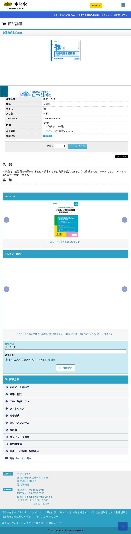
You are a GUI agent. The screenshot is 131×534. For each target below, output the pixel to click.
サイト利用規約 (116, 512)
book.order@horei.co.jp (40, 496)
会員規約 (100, 512)
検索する (66, 368)
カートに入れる (77, 146)
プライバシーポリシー (46, 516)
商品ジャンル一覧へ (20, 458)
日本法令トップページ (14, 512)
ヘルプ (88, 512)
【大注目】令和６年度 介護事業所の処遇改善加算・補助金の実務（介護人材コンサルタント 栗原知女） (65, 334)
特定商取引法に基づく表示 (16, 516)
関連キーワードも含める (34, 359)
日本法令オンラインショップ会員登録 (22, 522)
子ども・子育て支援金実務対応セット (65, 242)
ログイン (96, 5)
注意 (51, 360)
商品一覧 (52, 512)
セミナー (64, 512)
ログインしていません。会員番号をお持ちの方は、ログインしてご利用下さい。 (89, 15)
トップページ (36, 512)
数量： (50, 146)
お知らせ (77, 512)
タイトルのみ (12, 359)
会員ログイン (53, 522)
